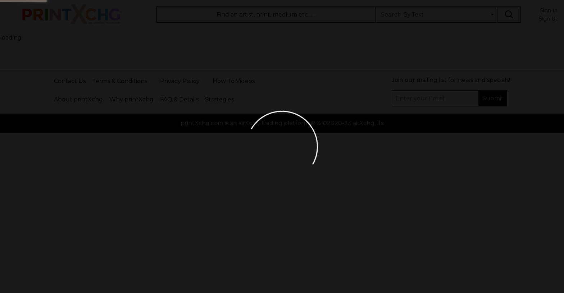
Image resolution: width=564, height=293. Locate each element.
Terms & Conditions (119, 81)
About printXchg (78, 99)
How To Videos (234, 81)
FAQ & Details (179, 99)
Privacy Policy (180, 81)
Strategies (219, 99)
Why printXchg (131, 99)
